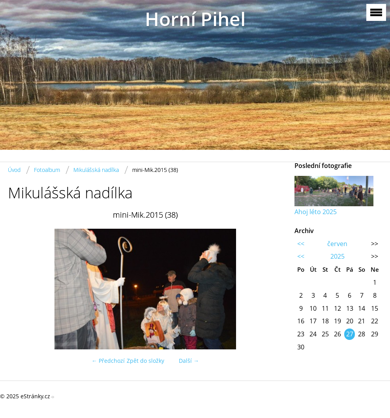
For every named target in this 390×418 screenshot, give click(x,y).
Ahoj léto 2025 (315, 211)
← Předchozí (108, 360)
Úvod (14, 170)
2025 (337, 256)
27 (349, 334)
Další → (189, 360)
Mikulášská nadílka (96, 170)
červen (337, 243)
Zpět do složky (145, 360)
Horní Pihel (195, 19)
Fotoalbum (47, 170)
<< (300, 243)
